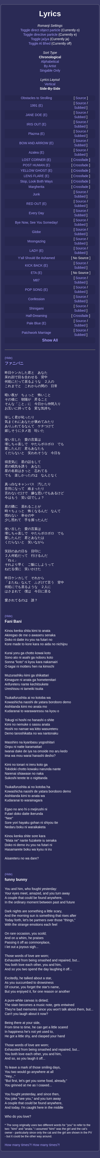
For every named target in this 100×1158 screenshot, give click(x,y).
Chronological (50, 57)
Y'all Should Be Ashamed (36, 258)
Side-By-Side (50, 88)
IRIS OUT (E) (36, 124)
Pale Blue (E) (36, 323)
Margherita (36, 187)
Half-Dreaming (36, 316)
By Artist (50, 66)
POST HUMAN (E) (36, 165)
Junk (36, 194)
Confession (36, 299)
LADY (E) (36, 251)
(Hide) (8, 358)
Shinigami (36, 308)
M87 (36, 280)
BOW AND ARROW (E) (36, 143)
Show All (50, 340)
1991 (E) (36, 105)
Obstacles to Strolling (36, 98)
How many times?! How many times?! (32, 1145)
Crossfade (80, 160)
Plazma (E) (36, 134)
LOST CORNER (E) (36, 160)
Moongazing (36, 241)
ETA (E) (36, 273)
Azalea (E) (36, 152)
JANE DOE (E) (36, 115)
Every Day (36, 213)
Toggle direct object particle (40, 30)
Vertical (50, 84)
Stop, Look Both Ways (36, 181)
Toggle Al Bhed (39, 43)
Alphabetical (50, 61)
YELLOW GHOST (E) (36, 170)
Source (81, 98)
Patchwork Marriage (36, 332)
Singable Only (50, 70)
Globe (36, 232)
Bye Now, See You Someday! (36, 222)
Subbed (79, 107)
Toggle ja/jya (40, 39)
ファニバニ (14, 363)
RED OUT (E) (36, 204)
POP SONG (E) (36, 289)
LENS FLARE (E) (36, 176)
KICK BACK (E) (36, 265)
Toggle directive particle (40, 34)
